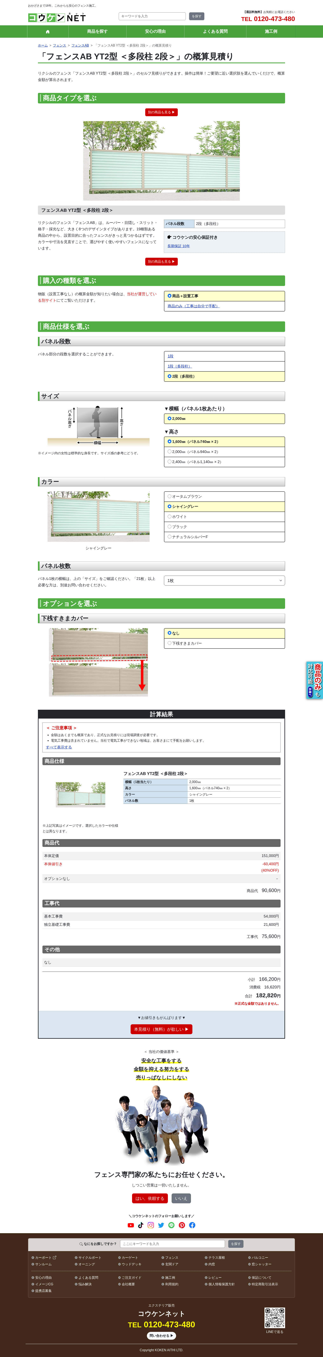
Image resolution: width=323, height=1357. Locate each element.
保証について (262, 1277)
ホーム (43, 45)
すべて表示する (59, 747)
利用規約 (171, 1284)
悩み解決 (85, 1284)
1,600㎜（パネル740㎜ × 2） (196, 441)
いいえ (181, 1198)
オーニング (86, 1264)
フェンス (59, 45)
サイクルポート (90, 1257)
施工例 (271, 31)
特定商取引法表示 (265, 1284)
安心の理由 (155, 31)
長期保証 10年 (178, 246)
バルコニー (260, 1257)
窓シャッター (262, 1264)
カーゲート (130, 1257)
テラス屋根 (216, 1257)
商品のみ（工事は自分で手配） (194, 306)
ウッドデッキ (132, 1264)
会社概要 (128, 1284)
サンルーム (43, 1264)
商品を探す (97, 31)
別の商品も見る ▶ (161, 112)
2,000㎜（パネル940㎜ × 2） (196, 452)
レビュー (215, 1277)
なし (176, 633)
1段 (170, 356)
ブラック (179, 527)
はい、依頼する (150, 1198)
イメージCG (44, 1284)
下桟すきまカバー (187, 643)
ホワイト (179, 516)
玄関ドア (171, 1264)
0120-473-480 (268, 18)
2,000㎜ (178, 418)
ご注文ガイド (132, 1277)
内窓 (211, 1264)
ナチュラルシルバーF (190, 537)
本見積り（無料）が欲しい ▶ (161, 1029)
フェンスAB (80, 45)
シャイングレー (185, 506)
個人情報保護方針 (221, 1284)
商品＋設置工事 (185, 296)
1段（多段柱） (180, 366)
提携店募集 (43, 1291)
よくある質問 (215, 31)
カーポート (43, 1257)
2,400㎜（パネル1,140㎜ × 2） (197, 462)
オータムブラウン (187, 496)
